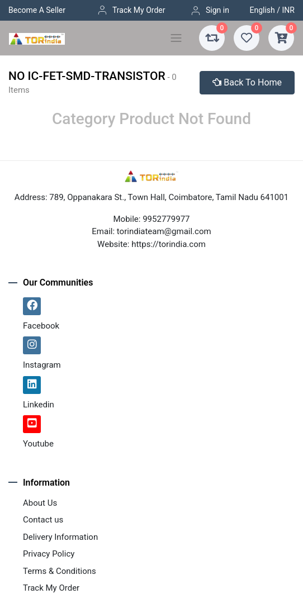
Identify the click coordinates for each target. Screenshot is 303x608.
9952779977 (166, 219)
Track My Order (131, 10)
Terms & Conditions (59, 571)
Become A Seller (36, 10)
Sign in (209, 10)
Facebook (41, 326)
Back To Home (247, 82)
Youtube (38, 444)
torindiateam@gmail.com (164, 231)
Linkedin (38, 405)
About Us (40, 503)
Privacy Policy (48, 554)
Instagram (42, 365)
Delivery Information (60, 537)
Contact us (43, 520)
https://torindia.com (168, 244)
